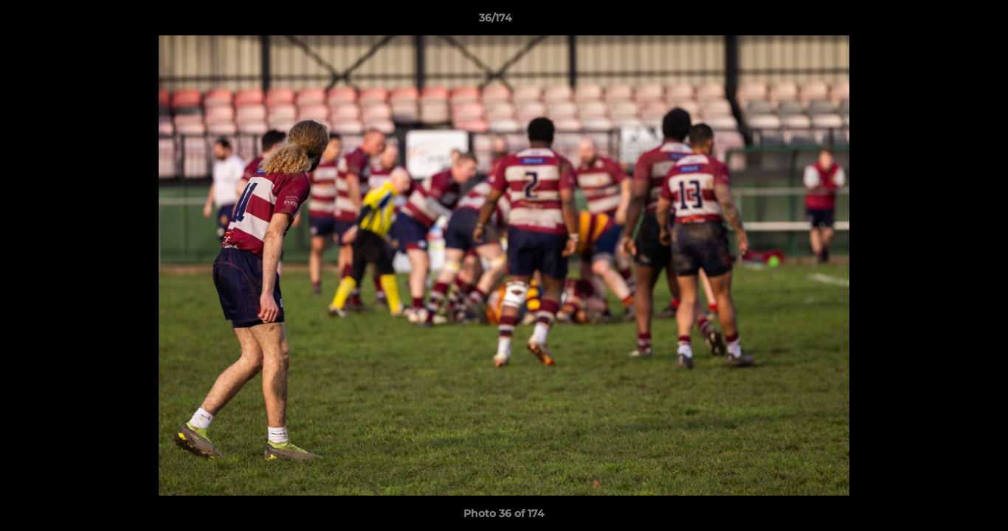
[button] (946, 21)
